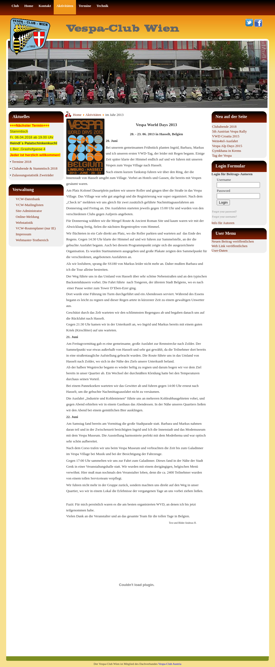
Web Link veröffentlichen (230, 246)
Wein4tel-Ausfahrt (225, 141)
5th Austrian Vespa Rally (229, 131)
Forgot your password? (224, 211)
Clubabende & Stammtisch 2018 (34, 168)
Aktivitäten (93, 115)
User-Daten (220, 250)
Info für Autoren (223, 223)
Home (77, 115)
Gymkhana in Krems (226, 151)
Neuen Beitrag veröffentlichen (233, 241)
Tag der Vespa (222, 155)
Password (223, 191)
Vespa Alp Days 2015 (227, 146)
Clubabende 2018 (224, 126)
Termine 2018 (21, 162)
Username (224, 180)
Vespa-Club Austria (169, 663)
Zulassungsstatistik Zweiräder (33, 175)
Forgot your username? (224, 216)
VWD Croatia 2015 (226, 136)
